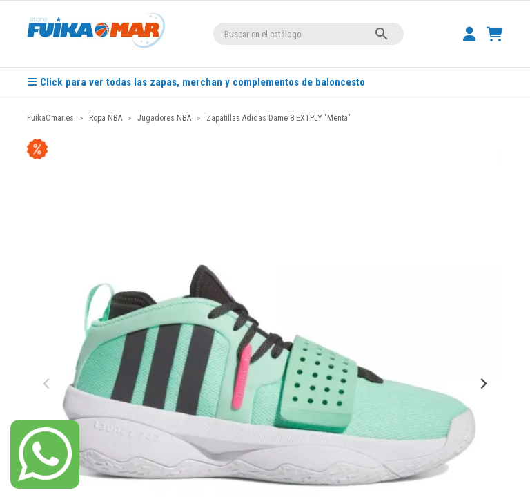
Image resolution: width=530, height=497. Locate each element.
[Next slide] (482, 384)
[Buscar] (308, 34)
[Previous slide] (47, 384)
